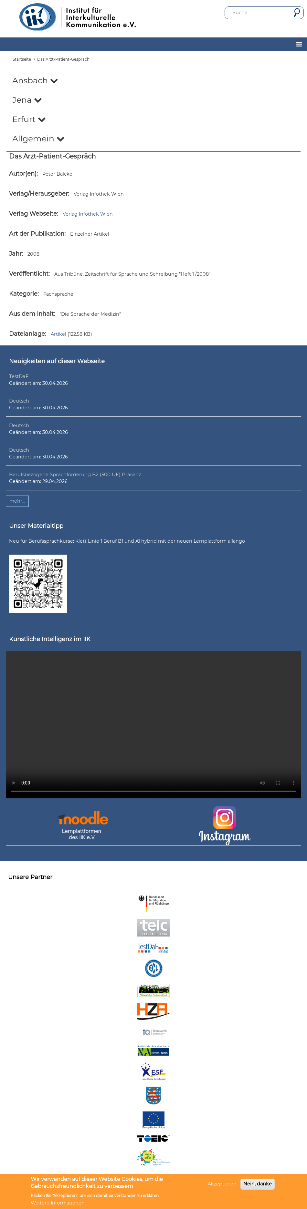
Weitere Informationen (58, 1203)
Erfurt (29, 119)
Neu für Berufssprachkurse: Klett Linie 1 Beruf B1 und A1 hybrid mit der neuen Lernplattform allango (127, 541)
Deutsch (19, 401)
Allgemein (38, 138)
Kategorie (23, 293)
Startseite (22, 59)
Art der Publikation (36, 233)
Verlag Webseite (33, 213)
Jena (27, 100)
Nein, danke (257, 1184)
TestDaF (19, 376)
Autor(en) (23, 173)
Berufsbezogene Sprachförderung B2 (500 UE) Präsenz (75, 474)
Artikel (58, 334)
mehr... (17, 501)
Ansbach (35, 80)
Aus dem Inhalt (31, 313)
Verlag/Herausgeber (38, 193)
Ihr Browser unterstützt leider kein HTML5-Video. (153, 724)
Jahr (15, 253)
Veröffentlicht (28, 273)
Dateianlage (27, 333)
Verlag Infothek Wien (88, 214)
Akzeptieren (222, 1184)
